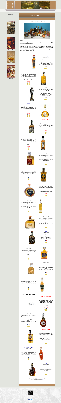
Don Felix (46, 215)
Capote (28, 199)
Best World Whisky (11, 63)
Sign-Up (36, 396)
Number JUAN (46, 363)
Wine (11, 10)
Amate (46, 261)
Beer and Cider (21, 10)
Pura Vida (28, 312)
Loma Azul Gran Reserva (46, 56)
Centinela (28, 247)
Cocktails (28, 10)
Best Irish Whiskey (11, 49)
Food (38, 10)
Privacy (28, 396)
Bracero (46, 231)
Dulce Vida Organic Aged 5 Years (28, 347)
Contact (40, 396)
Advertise (24, 396)
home (20, 396)
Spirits (15, 10)
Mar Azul (28, 103)
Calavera (46, 86)
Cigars (33, 10)
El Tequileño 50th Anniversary (45, 152)
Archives (49, 10)
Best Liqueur (11, 78)
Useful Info (43, 10)
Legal (32, 396)
